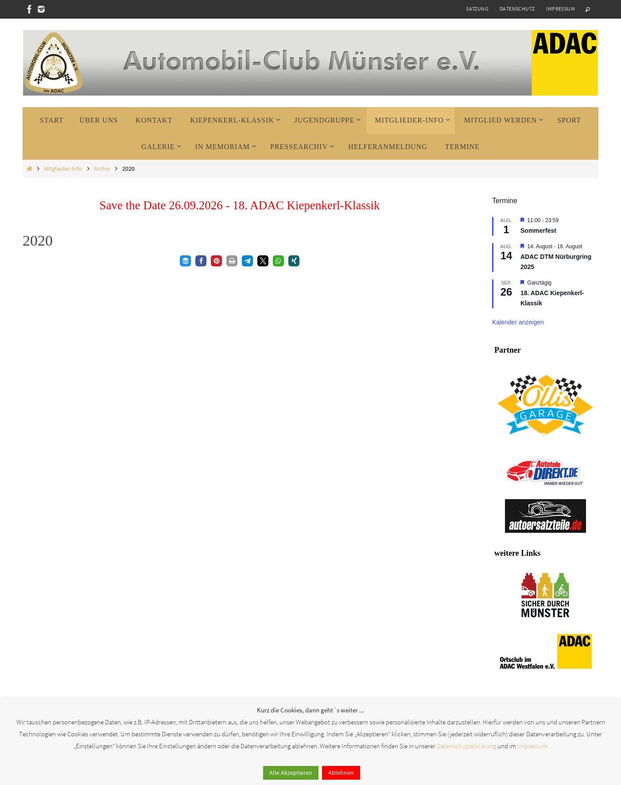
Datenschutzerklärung (466, 746)
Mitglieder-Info (63, 169)
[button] (185, 260)
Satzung (477, 8)
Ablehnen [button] (341, 773)
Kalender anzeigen (518, 322)
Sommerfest (538, 230)
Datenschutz (517, 8)
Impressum (560, 8)
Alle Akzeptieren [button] (290, 773)
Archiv (102, 169)
